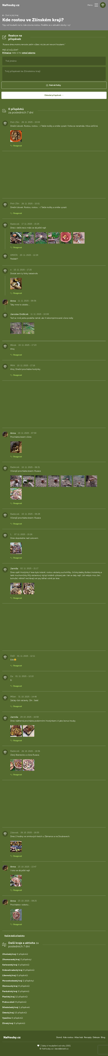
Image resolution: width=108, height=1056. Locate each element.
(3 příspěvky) (16, 959)
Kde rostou (68, 1037)
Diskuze (96, 1037)
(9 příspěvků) (14, 1002)
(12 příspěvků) (15, 996)
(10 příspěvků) (14, 1012)
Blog (103, 1037)
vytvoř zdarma (28, 53)
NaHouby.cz (10, 5)
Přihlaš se (6, 53)
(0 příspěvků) (15, 954)
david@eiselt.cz (61, 1049)
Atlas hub (78, 1037)
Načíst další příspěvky (14, 936)
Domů (59, 1037)
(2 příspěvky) (18, 981)
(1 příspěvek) (16, 1007)
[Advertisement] (54, 175)
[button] (96, 5)
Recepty (88, 1037)
